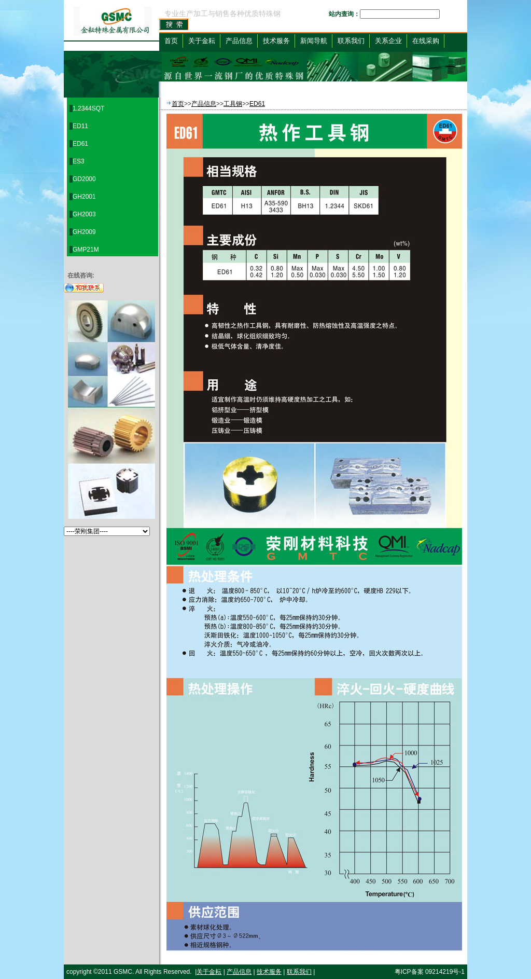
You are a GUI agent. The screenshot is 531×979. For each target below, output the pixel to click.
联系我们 (299, 971)
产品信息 (203, 103)
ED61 (257, 103)
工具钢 (232, 103)
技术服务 (269, 971)
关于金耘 (209, 971)
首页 (171, 41)
